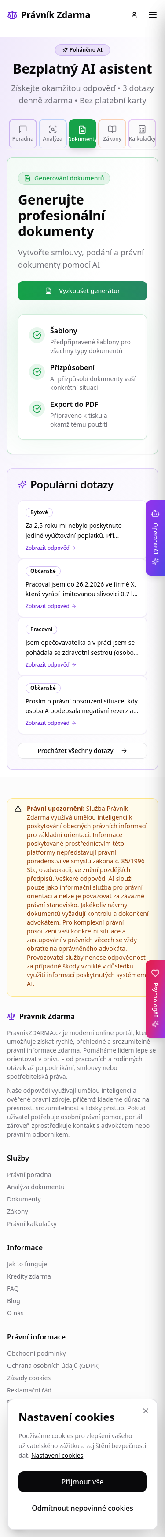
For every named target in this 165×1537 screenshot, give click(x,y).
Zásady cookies (29, 1378)
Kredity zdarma (29, 1276)
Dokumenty (24, 1199)
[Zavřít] (145, 1410)
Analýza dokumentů (36, 1187)
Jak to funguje (27, 1264)
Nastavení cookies (57, 1455)
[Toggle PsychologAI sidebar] (155, 999)
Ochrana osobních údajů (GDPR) (53, 1365)
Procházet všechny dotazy (82, 750)
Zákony (17, 1211)
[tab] (23, 133)
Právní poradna (29, 1174)
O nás (15, 1313)
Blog (13, 1301)
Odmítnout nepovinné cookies (82, 1508)
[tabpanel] (82, 305)
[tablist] (82, 133)
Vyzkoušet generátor (82, 290)
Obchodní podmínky (36, 1353)
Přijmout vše (83, 1482)
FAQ (13, 1288)
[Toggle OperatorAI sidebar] (155, 538)
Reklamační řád (29, 1390)
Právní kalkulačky (32, 1223)
